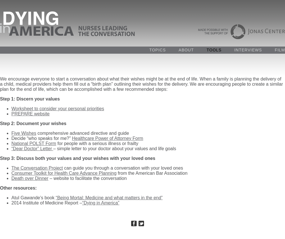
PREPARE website (30, 113)
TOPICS (157, 50)
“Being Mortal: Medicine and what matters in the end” (109, 197)
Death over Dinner (29, 178)
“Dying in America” (100, 202)
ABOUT (186, 50)
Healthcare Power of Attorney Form (107, 138)
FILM (280, 50)
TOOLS (214, 50)
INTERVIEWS (248, 50)
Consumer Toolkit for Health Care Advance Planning (64, 173)
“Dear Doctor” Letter (32, 148)
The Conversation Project (37, 168)
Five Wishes (23, 133)
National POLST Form (33, 143)
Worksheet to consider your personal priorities (57, 108)
